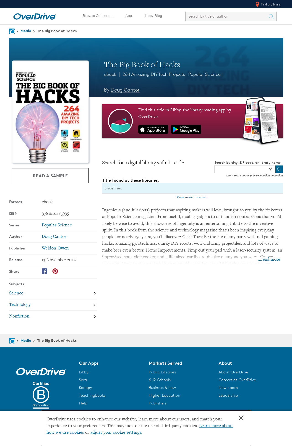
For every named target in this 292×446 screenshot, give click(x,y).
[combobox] (227, 16)
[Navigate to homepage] (12, 31)
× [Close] (241, 418)
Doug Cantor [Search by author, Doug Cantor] (125, 90)
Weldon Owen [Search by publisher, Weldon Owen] (55, 248)
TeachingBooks (92, 395)
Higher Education (164, 395)
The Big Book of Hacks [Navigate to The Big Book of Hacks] (57, 31)
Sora (83, 380)
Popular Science (204, 74)
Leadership (228, 395)
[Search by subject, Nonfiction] (53, 316)
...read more (269, 259)
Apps (129, 15)
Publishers (158, 403)
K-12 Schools (160, 380)
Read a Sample (50, 175)
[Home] (35, 15)
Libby (84, 372)
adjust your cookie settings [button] (115, 432)
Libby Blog (153, 15)
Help (83, 403)
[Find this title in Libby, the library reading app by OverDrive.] (192, 121)
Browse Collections (98, 15)
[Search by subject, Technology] (53, 305)
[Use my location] (270, 169)
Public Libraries (162, 372)
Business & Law (162, 387)
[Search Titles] (272, 16)
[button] (111, 363)
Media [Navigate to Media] (26, 31)
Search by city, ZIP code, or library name (247, 162)
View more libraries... (192, 197)
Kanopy (85, 387)
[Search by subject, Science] (53, 293)
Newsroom (228, 387)
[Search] (279, 169)
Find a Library (268, 4)
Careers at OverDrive (237, 380)
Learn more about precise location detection (254, 175)
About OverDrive (233, 372)
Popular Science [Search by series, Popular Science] (57, 225)
